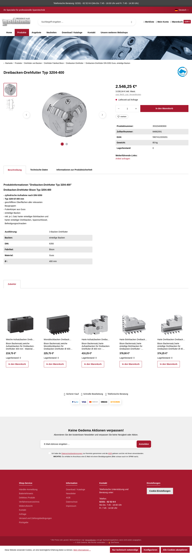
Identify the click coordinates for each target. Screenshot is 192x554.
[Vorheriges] (26, 114)
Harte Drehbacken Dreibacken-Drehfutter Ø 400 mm (171, 339)
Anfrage (22, 514)
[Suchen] (131, 22)
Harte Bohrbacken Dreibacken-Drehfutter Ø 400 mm (134, 339)
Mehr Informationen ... (82, 550)
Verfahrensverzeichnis (29, 502)
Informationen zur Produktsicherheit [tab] (74, 170)
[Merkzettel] (149, 22)
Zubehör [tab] (12, 284)
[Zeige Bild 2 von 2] (66, 144)
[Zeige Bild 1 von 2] (62, 144)
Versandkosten (90, 540)
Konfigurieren (150, 550)
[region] (56, 115)
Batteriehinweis (26, 493)
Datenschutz (71, 502)
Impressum (71, 506)
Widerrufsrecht (25, 506)
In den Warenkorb (164, 108)
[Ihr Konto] (162, 22)
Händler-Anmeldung (28, 489)
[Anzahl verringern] (119, 108)
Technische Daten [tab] (39, 170)
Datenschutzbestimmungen (71, 453)
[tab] (15, 170)
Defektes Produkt (27, 497)
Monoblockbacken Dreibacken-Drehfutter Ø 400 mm (58, 339)
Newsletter (71, 493)
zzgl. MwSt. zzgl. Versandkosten (128, 94)
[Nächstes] (102, 114)
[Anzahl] (127, 108)
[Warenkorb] (180, 22)
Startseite (8, 63)
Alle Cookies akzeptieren (175, 550)
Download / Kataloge (75, 489)
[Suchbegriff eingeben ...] (87, 22)
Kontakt (22, 510)
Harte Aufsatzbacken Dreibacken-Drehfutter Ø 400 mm (96, 339)
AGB (110, 453)
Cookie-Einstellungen (160, 491)
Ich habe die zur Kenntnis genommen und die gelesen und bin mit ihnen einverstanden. (98, 453)
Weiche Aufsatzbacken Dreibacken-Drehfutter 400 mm (20, 339)
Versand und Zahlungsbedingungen (35, 518)
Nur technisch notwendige (125, 550)
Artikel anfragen (123, 158)
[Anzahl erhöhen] (136, 108)
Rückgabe (23, 522)
